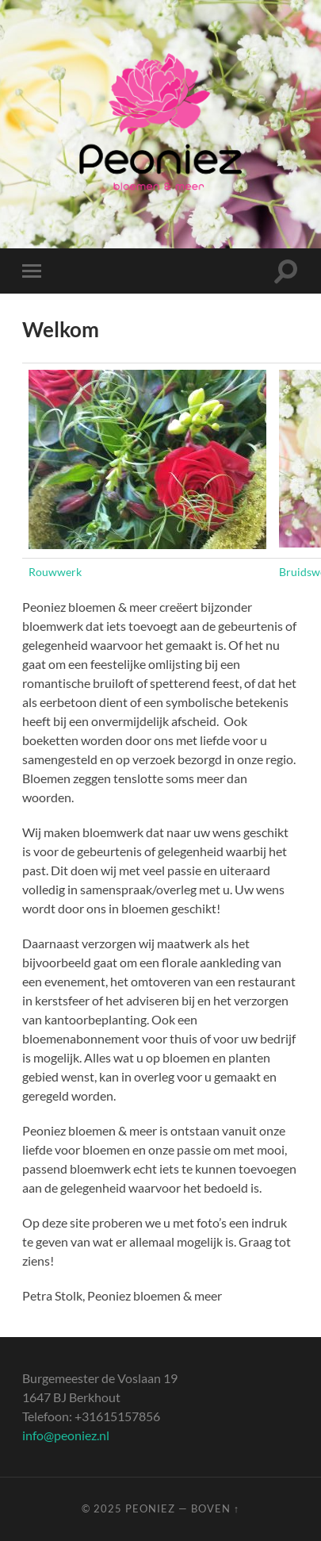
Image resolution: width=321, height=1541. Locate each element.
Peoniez (150, 1508)
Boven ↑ (215, 1508)
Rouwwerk (55, 571)
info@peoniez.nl (65, 1435)
